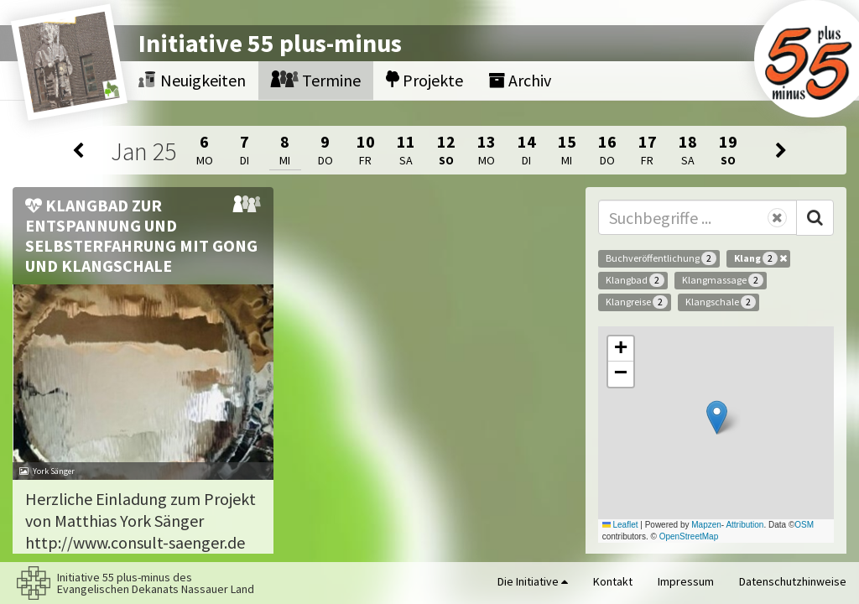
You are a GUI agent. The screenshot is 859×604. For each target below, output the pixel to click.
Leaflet (620, 524)
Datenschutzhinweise (792, 581)
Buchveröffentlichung (661, 258)
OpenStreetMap (689, 536)
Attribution (744, 524)
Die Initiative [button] (532, 581)
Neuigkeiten (192, 80)
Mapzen (706, 524)
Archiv (519, 80)
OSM (804, 524)
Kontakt (613, 581)
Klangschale (720, 302)
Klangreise (637, 302)
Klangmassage (722, 280)
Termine (316, 80)
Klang (760, 258)
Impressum (686, 581)
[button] (716, 417)
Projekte (424, 80)
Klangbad (635, 280)
